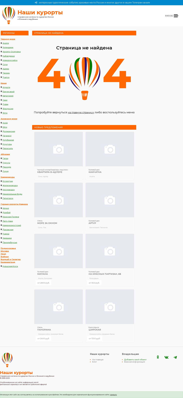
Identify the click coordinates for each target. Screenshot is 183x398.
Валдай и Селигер (11, 259)
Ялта (5, 113)
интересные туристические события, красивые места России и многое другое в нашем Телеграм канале (92, 2)
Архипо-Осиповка (12, 52)
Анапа (6, 43)
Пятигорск (8, 198)
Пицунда (7, 167)
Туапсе (6, 77)
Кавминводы (8, 177)
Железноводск (10, 185)
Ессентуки (8, 181)
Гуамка (6, 234)
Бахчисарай (8, 92)
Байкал (5, 257)
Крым (4, 83)
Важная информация (134, 362)
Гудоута (6, 163)
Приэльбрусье (10, 242)
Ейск (5, 127)
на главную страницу (81, 112)
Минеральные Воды (12, 194)
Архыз (6, 208)
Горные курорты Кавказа (14, 204)
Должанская (9, 131)
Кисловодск (9, 190)
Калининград (8, 262)
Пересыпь (8, 148)
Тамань (6, 73)
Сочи (5, 64)
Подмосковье (8, 248)
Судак (5, 104)
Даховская (8, 230)
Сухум (5, 171)
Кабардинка (9, 56)
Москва (5, 251)
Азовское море (9, 119)
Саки (5, 100)
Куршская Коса (10, 266)
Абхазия (5, 154)
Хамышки (7, 238)
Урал (3, 254)
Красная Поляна (11, 217)
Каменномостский (12, 225)
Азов (5, 123)
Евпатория (8, 96)
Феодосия (8, 109)
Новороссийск (10, 60)
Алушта (6, 87)
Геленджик (8, 47)
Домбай (7, 212)
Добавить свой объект (135, 360)
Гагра (5, 158)
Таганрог (7, 136)
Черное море (8, 39)
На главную (97, 360)
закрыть (113, 395)
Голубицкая (8, 140)
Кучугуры (7, 144)
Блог (94, 362)
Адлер (6, 69)
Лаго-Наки (8, 221)
